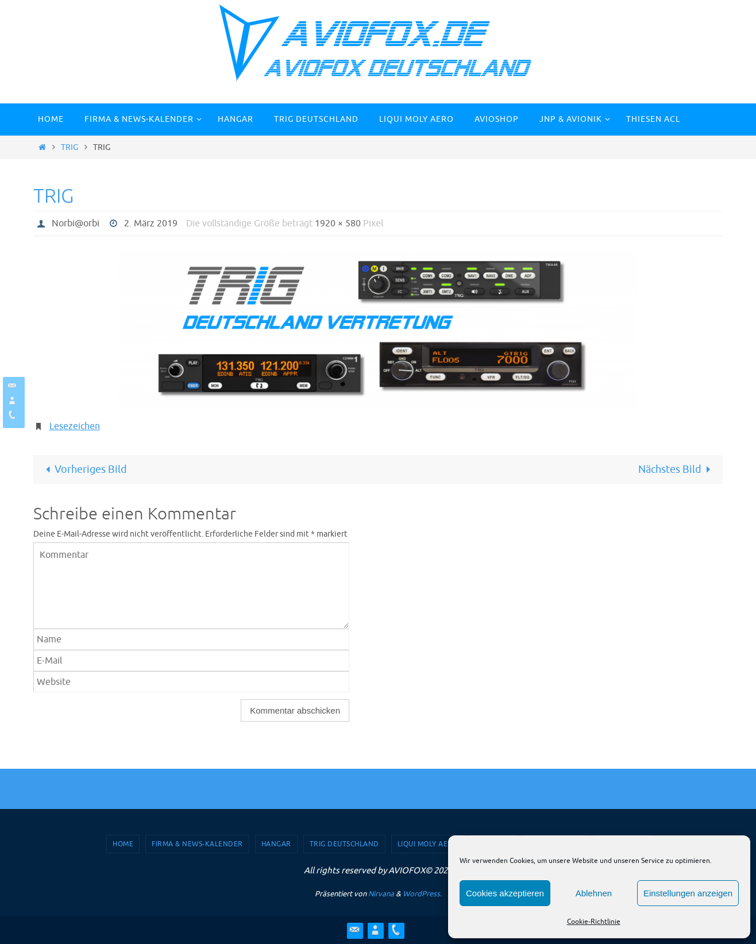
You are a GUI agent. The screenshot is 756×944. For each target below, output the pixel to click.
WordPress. (422, 894)
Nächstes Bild (677, 469)
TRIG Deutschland (344, 844)
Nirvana (381, 894)
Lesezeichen (74, 426)
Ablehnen (594, 893)
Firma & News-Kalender (197, 844)
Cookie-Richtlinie (593, 921)
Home (123, 844)
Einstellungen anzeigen (687, 893)
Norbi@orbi (75, 223)
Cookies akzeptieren (505, 893)
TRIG (69, 147)
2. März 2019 (151, 223)
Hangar (276, 844)
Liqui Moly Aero (428, 844)
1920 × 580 (338, 223)
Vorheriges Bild (83, 469)
